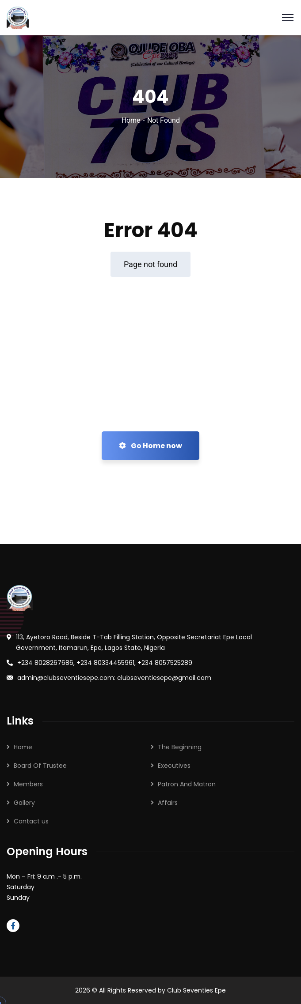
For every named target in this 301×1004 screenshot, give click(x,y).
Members (28, 784)
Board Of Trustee (40, 765)
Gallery (24, 802)
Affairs (168, 802)
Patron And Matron (187, 784)
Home (131, 120)
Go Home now (150, 446)
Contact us (31, 821)
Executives (174, 765)
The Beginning (180, 747)
